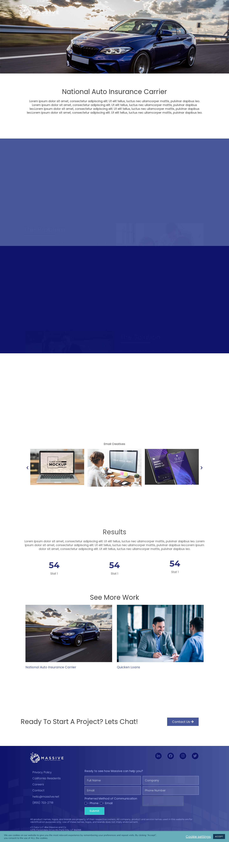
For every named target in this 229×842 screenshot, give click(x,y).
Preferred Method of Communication (111, 798)
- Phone (92, 803)
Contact (38, 790)
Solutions (146, 12)
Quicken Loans (128, 667)
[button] (27, 468)
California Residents (46, 778)
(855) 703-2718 (42, 803)
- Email (108, 803)
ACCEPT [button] (219, 836)
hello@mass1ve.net (45, 797)
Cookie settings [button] (198, 836)
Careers (176, 12)
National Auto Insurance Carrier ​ (51, 667)
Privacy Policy (42, 772)
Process (163, 12)
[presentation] (163, 801)
